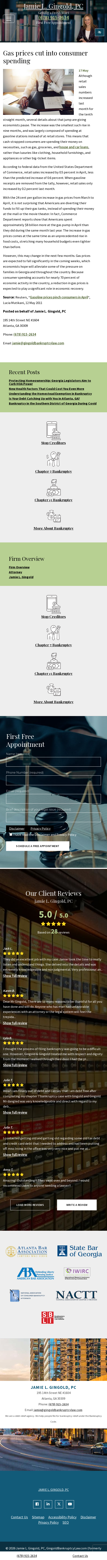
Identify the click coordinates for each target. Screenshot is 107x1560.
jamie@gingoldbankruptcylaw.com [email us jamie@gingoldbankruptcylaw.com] (38, 343)
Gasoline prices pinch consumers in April (59, 297)
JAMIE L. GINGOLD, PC (53, 1490)
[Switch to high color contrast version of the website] (99, 32)
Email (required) (17, 791)
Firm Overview (19, 567)
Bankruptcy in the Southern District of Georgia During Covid (52, 403)
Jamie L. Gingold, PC (53, 5)
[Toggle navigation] (8, 19)
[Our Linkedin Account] (48, 1504)
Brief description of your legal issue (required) (38, 809)
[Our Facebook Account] (37, 1504)
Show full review (15, 975)
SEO (66, 1522)
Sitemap (38, 1517)
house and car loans (73, 147)
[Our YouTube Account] (70, 1504)
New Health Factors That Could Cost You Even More (46, 389)
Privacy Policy (41, 828)
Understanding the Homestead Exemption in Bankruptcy (50, 393)
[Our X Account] (59, 1504)
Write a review (77, 1205)
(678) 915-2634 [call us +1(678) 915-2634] (27, 1556)
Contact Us (80, 1556)
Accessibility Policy (62, 1517)
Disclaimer (16, 828)
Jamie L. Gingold (21, 577)
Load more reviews (30, 1205)
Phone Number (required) (24, 772)
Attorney (15, 572)
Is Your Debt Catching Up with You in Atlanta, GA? (44, 398)
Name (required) (18, 754)
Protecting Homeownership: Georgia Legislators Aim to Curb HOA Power (50, 382)
